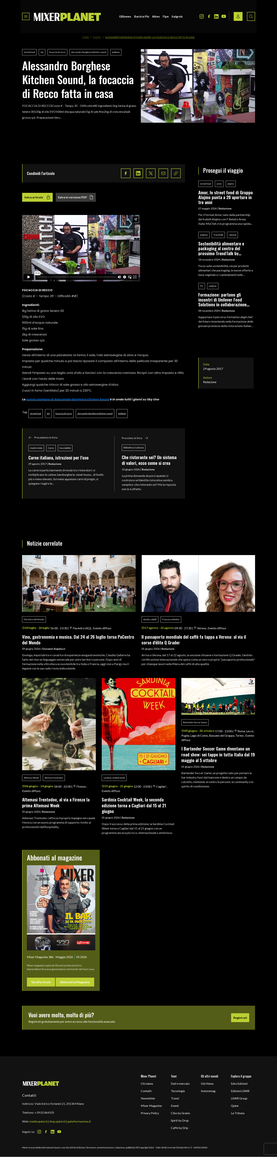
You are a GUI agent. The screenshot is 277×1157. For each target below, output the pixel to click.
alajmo (230, 183)
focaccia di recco (57, 52)
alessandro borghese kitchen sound (88, 52)
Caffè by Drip (179, 1128)
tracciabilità (65, 448)
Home (85, 37)
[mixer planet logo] (41, 1083)
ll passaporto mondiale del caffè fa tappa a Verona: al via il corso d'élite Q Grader (194, 639)
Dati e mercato (180, 1083)
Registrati (240, 1017)
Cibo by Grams (180, 1113)
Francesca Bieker (171, 619)
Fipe (166, 16)
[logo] (67, 16)
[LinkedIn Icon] (216, 16)
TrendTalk (218, 234)
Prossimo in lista (135, 438)
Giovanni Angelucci (53, 648)
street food (29, 52)
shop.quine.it (57, 1121)
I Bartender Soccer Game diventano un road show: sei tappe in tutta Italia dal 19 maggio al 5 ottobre (218, 754)
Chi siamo (147, 1083)
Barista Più (141, 16)
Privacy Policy (150, 1113)
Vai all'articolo (41, 982)
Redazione (54, 463)
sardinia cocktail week (114, 777)
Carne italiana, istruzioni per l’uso (58, 457)
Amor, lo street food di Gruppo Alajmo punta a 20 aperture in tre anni (225, 197)
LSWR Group (239, 1098)
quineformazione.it (79, 1121)
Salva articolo (37, 197)
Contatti (146, 1091)
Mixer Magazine (151, 1105)
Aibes (156, 16)
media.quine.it (38, 1121)
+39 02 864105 (44, 1112)
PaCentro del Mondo (34, 619)
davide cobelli (150, 619)
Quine (234, 1105)
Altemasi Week (31, 777)
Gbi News (207, 1083)
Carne (51, 448)
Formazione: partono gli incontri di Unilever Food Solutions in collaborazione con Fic (222, 299)
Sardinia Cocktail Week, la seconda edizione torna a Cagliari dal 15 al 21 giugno (134, 805)
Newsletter (148, 1098)
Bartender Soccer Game (195, 722)
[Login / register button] (238, 16)
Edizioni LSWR (240, 1091)
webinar (116, 52)
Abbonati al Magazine (75, 982)
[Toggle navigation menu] (25, 16)
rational (232, 234)
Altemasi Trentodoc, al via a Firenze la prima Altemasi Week (56, 802)
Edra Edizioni (239, 1083)
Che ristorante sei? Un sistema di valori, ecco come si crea (149, 460)
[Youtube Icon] (224, 16)
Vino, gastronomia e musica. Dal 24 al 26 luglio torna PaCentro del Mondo (78, 639)
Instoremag (208, 1091)
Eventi (97, 37)
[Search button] (251, 16)
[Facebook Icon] (209, 16)
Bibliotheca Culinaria (133, 447)
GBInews (125, 16)
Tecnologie (178, 1091)
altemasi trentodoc (53, 777)
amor (219, 183)
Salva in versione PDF (76, 197)
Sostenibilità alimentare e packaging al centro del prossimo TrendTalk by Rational (221, 248)
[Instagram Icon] (201, 16)
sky (42, 52)
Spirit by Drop (180, 1120)
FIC (201, 286)
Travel (175, 1098)
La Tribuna (237, 1113)
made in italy (36, 448)
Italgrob (177, 16)
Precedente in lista (43, 437)
